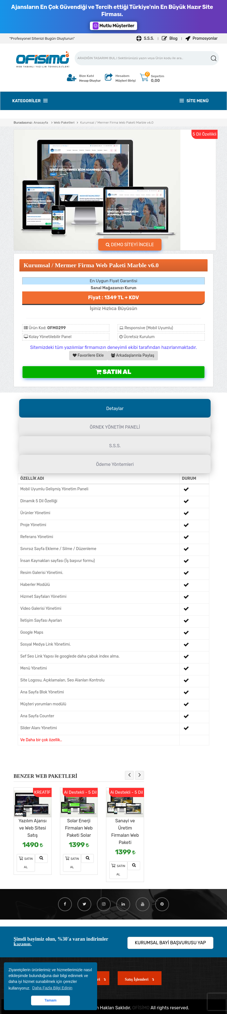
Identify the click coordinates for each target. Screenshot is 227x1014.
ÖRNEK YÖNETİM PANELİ (115, 427)
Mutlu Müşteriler (113, 25)
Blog (170, 38)
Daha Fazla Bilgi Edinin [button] (52, 988)
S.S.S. (145, 38)
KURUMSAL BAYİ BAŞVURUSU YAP (170, 942)
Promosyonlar (201, 38)
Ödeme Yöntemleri (115, 464)
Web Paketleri (64, 122)
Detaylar (114, 408)
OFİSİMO (141, 1007)
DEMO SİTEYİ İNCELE (130, 244)
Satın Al (113, 372)
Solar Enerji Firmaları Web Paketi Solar (79, 828)
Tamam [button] (50, 1000)
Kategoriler (29, 100)
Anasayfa (41, 122)
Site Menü (194, 100)
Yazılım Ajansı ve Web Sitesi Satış (33, 828)
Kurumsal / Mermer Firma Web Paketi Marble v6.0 (116, 122)
